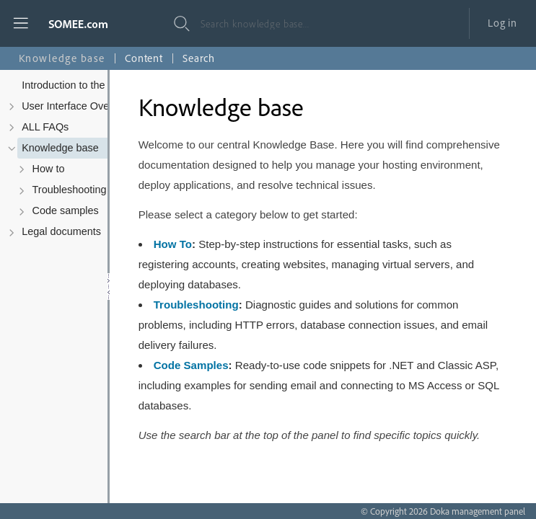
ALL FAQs (45, 127)
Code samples (65, 210)
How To (173, 244)
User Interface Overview (77, 106)
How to (48, 168)
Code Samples (191, 365)
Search (199, 58)
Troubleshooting (69, 189)
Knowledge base (60, 148)
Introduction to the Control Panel (96, 85)
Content (144, 58)
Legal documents (61, 231)
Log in (502, 23)
